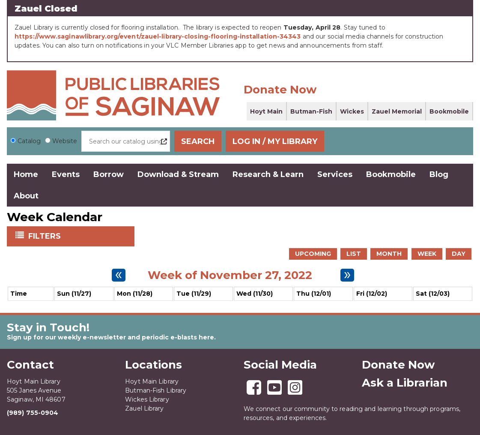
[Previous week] (118, 274)
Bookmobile (449, 111)
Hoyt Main (266, 111)
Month (389, 253)
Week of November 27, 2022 (230, 274)
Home (26, 174)
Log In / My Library (420, 141)
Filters (45, 235)
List (353, 253)
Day (458, 253)
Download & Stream (178, 174)
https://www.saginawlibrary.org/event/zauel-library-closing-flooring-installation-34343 (158, 36)
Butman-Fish (311, 111)
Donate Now (280, 89)
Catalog (29, 141)
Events (66, 174)
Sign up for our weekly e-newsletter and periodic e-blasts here (110, 337)
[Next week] (347, 274)
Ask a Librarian (404, 382)
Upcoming (313, 253)
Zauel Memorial (397, 111)
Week (426, 253)
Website (64, 141)
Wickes (352, 111)
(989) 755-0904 (32, 412)
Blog (438, 174)
